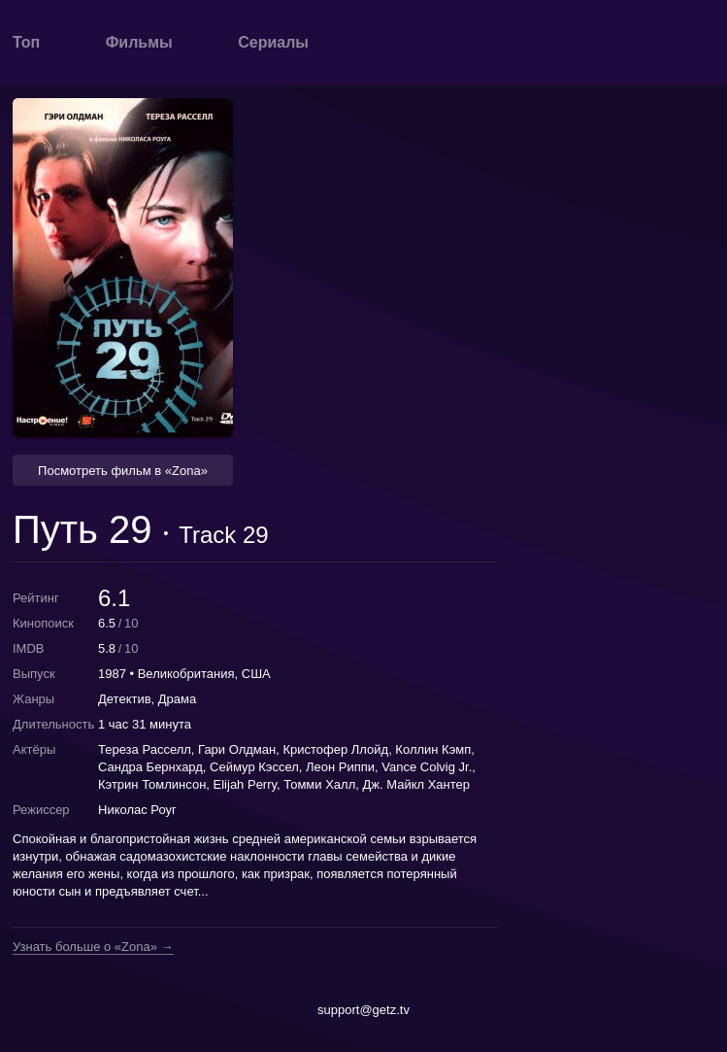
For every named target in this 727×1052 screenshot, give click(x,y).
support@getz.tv (363, 1009)
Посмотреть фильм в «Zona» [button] (123, 470)
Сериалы (273, 42)
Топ (26, 42)
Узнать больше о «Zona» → (93, 947)
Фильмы (139, 42)
